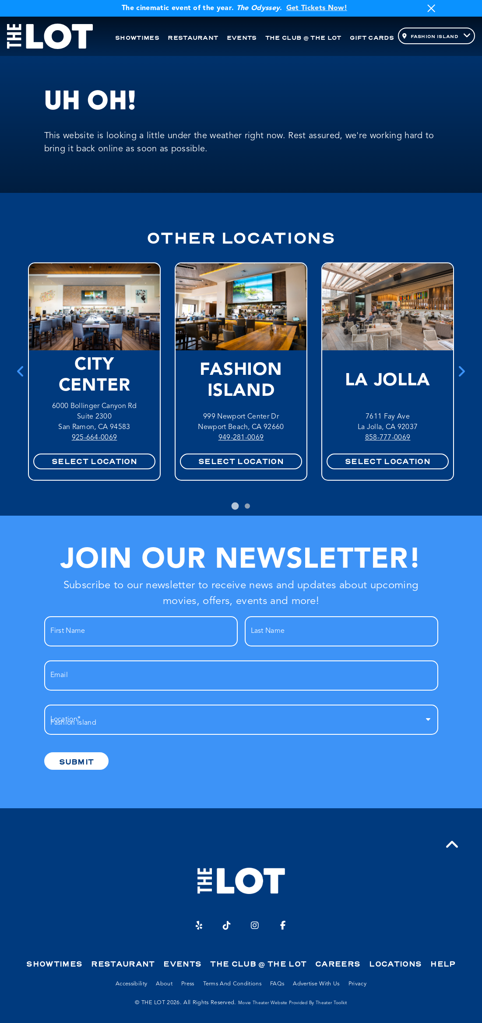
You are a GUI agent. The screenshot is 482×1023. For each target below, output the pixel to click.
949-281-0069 (241, 437)
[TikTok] (227, 925)
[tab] (235, 506)
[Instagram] (255, 925)
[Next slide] (461, 371)
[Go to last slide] (21, 371)
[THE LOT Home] (50, 36)
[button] (452, 845)
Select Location (94, 461)
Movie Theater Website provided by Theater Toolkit (292, 1003)
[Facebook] (283, 925)
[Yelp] (199, 925)
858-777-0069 (388, 437)
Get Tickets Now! (316, 8)
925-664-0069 (94, 437)
